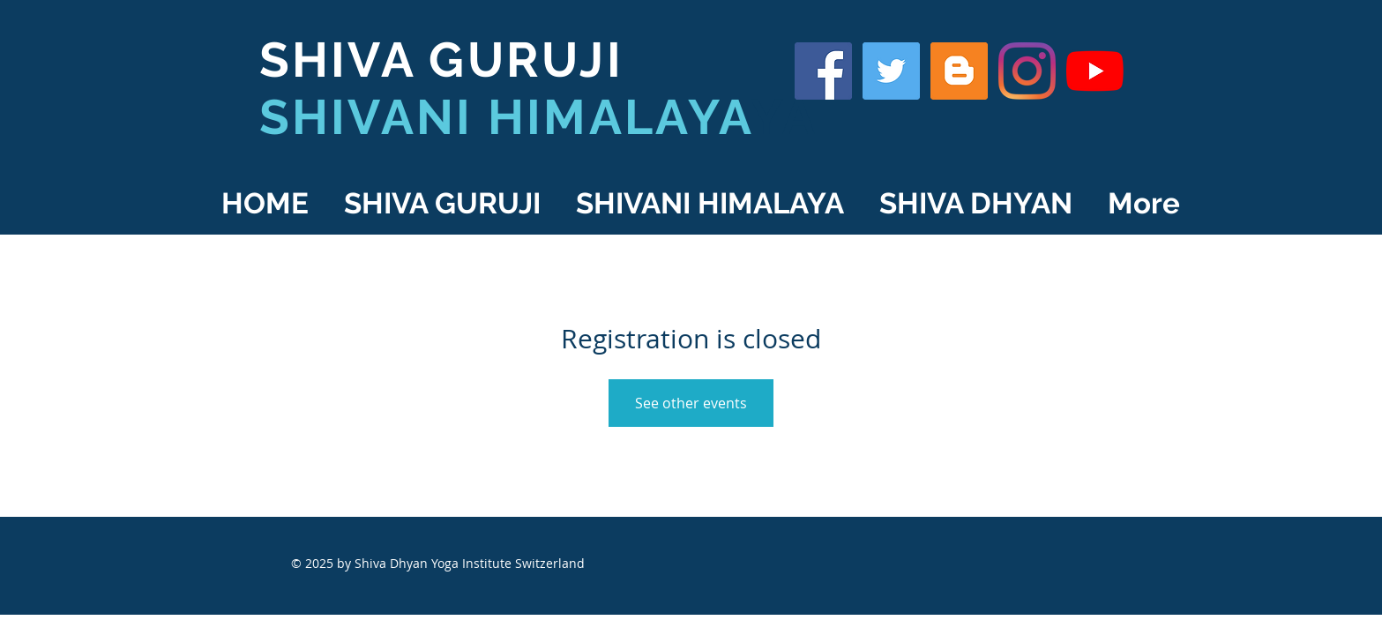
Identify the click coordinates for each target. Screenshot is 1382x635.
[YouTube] (1095, 71)
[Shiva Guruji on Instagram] (1027, 71)
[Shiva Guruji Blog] (959, 71)
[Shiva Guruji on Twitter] (891, 71)
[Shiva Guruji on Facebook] (823, 71)
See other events (691, 403)
